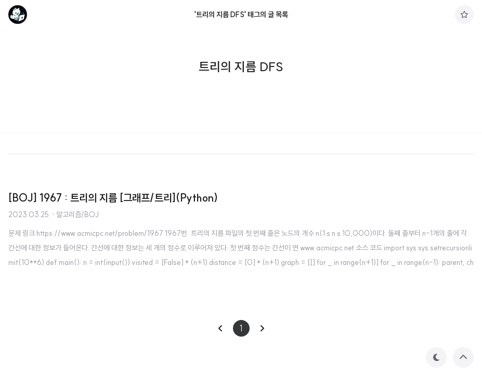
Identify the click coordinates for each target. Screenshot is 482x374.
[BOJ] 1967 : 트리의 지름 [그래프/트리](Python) (113, 197)
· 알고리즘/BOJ (75, 214)
